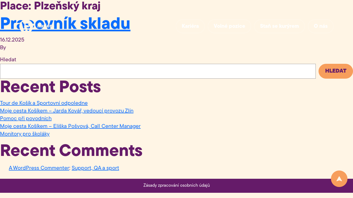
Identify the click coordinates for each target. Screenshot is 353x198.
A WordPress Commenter (39, 168)
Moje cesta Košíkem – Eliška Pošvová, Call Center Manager (70, 126)
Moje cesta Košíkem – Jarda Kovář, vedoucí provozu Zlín (66, 111)
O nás (321, 26)
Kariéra (45, 26)
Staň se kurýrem (279, 26)
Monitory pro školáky (25, 134)
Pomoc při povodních (26, 119)
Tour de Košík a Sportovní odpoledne (44, 103)
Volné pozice (229, 26)
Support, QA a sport (95, 168)
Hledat (8, 60)
